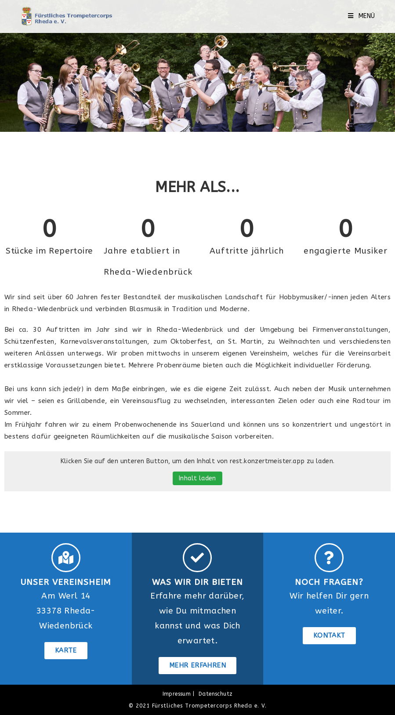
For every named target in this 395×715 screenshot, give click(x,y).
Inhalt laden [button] (197, 478)
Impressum (177, 694)
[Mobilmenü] (361, 16)
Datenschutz (215, 694)
